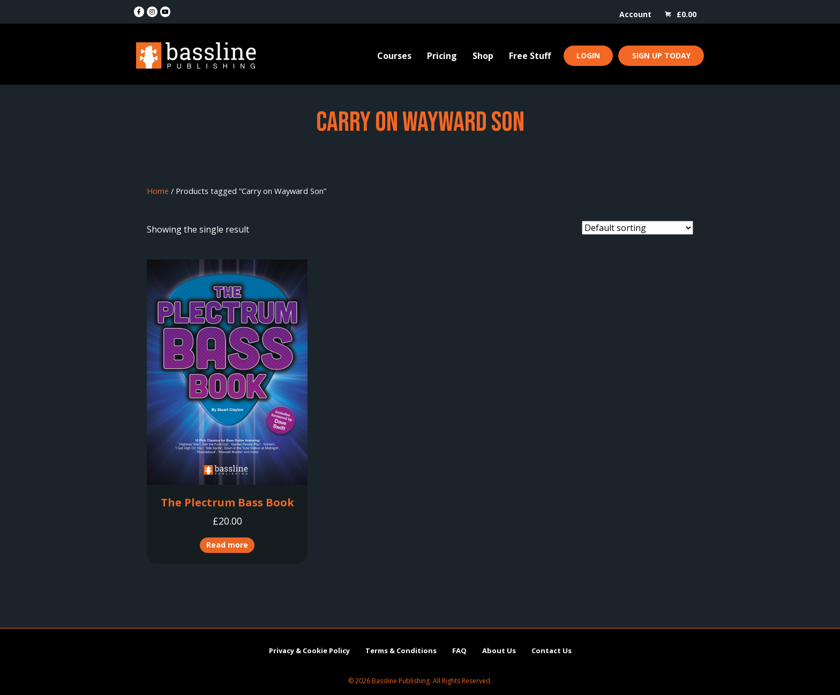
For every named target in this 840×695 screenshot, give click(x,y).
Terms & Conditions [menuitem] (401, 650)
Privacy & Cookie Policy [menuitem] (309, 650)
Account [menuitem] (635, 14)
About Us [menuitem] (499, 650)
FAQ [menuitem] (459, 650)
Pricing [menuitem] (442, 56)
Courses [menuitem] (394, 56)
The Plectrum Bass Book (227, 502)
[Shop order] (637, 228)
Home (158, 190)
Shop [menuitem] (482, 56)
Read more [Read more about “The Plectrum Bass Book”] (227, 545)
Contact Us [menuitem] (551, 650)
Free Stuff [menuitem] (530, 56)
